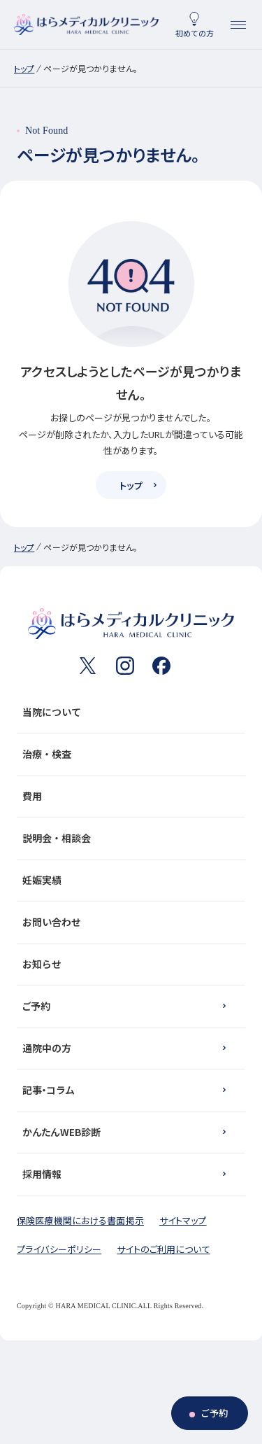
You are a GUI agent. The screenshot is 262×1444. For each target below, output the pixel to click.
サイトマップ (183, 1220)
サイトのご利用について (163, 1249)
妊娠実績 (128, 880)
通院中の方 (46, 1048)
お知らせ (128, 964)
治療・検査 (128, 754)
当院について (128, 712)
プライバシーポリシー (59, 1249)
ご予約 (36, 1006)
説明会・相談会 (128, 838)
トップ (24, 68)
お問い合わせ (128, 922)
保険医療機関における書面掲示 (80, 1220)
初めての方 (194, 32)
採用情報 (42, 1174)
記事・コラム (48, 1090)
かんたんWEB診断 (61, 1132)
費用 (128, 796)
